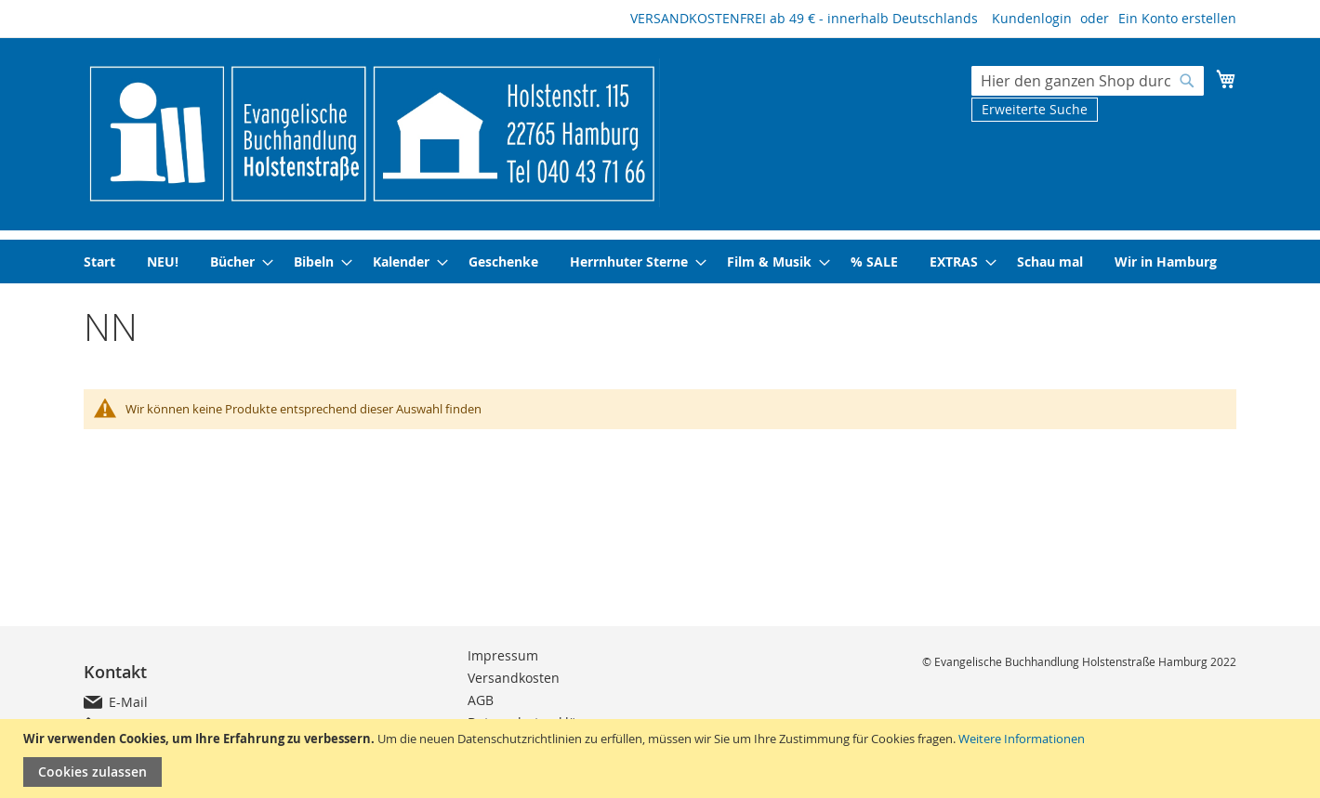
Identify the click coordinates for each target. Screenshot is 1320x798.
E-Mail (128, 702)
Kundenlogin (1032, 18)
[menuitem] (99, 261)
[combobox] (1087, 81)
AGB (481, 700)
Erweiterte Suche (1035, 109)
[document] (662, 758)
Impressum (503, 655)
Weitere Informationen (1021, 738)
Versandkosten (514, 678)
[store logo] (372, 133)
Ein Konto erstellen (1177, 18)
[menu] (660, 261)
